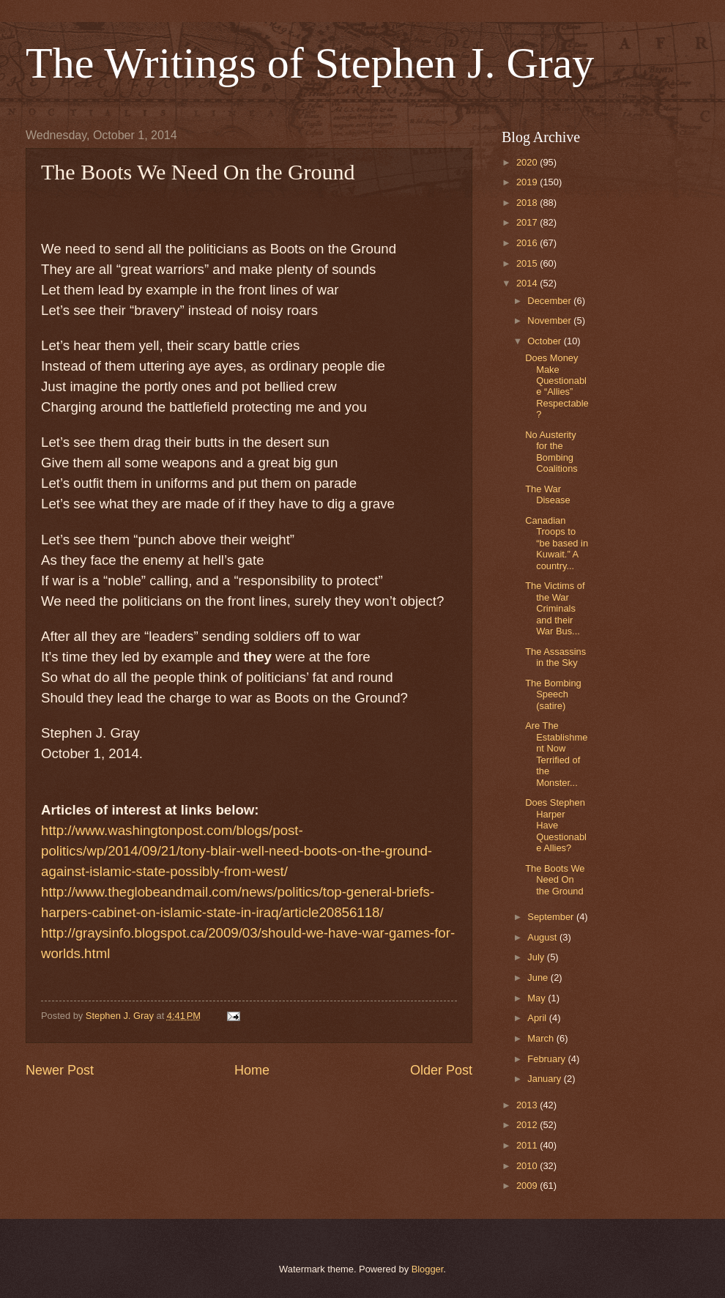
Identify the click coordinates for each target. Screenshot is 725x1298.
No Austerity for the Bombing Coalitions (551, 451)
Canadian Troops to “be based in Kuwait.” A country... (556, 543)
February (547, 1058)
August (543, 937)
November (550, 320)
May (537, 998)
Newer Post (60, 1070)
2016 (528, 242)
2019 (528, 182)
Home (251, 1070)
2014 (528, 283)
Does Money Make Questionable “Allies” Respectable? (557, 386)
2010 (528, 1165)
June (539, 977)
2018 (528, 202)
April (538, 1017)
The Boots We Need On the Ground (554, 880)
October (545, 340)
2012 (528, 1124)
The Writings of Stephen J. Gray (310, 63)
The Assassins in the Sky (555, 657)
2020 (528, 162)
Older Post (441, 1070)
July (536, 957)
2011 (528, 1145)
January (545, 1078)
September (551, 916)
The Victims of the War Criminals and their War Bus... (554, 608)
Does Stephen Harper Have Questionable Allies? (556, 825)
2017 (528, 222)
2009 (528, 1185)
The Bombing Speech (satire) (553, 694)
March (541, 1038)
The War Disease (547, 494)
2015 (528, 263)
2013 (528, 1104)
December (550, 300)
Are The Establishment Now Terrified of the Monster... (556, 753)
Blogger (428, 1269)
